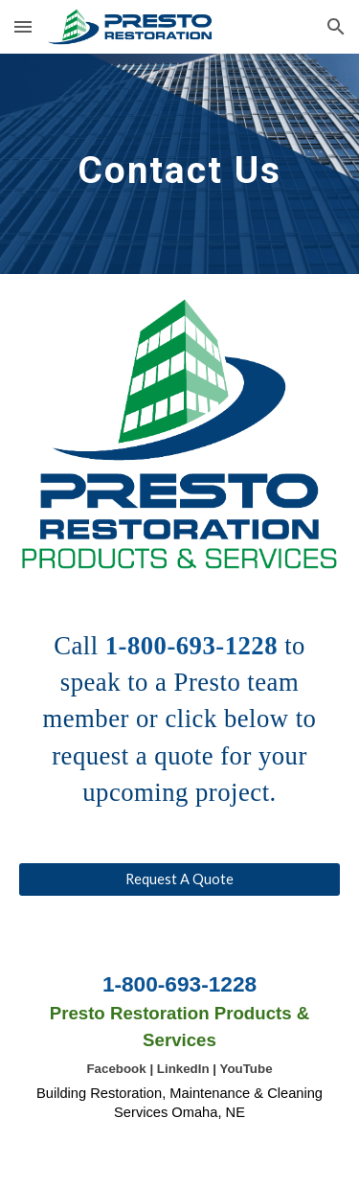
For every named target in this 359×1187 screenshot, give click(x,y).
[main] (180, 163)
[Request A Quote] (180, 878)
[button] (23, 26)
